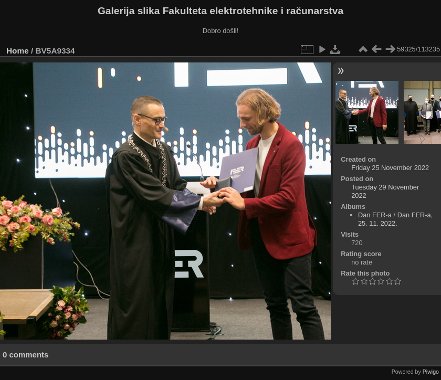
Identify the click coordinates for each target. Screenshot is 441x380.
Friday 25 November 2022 (390, 168)
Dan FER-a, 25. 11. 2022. (395, 219)
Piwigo (431, 371)
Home (17, 50)
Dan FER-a (375, 215)
